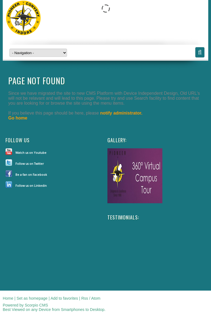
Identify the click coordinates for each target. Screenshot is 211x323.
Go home (17, 118)
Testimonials (122, 217)
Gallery (116, 140)
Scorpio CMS (36, 305)
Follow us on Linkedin (31, 185)
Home (8, 298)
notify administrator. (121, 113)
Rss (84, 298)
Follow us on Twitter (29, 164)
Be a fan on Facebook (31, 174)
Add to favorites (64, 298)
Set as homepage (32, 298)
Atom (96, 298)
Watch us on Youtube (30, 153)
